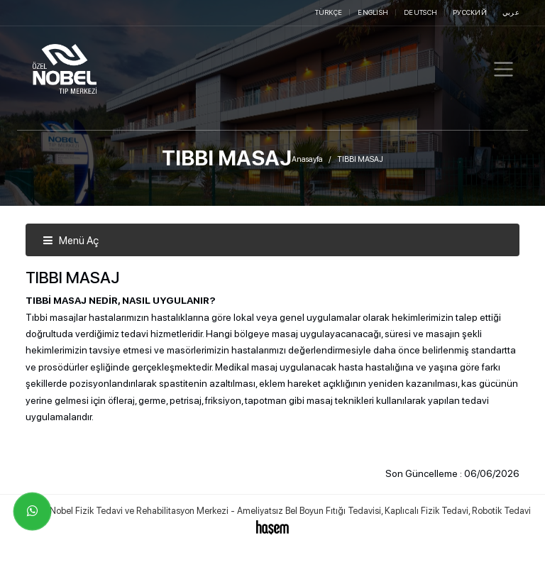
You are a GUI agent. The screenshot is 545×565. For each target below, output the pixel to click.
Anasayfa (307, 159)
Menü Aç (71, 240)
